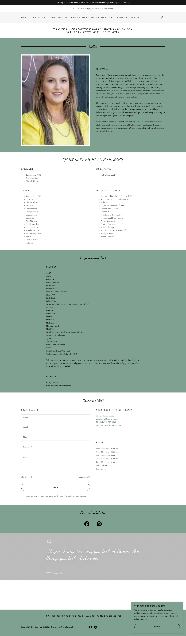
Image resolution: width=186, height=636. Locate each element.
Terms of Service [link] (76, 496)
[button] (135, 17)
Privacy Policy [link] (63, 496)
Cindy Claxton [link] (38, 18)
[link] (87, 524)
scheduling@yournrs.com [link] (107, 419)
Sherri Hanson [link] (98, 18)
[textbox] (55, 417)
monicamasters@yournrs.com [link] (108, 425)
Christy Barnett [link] (118, 18)
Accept (147, 630)
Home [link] (23, 18)
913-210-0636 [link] (79, 9)
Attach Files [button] (28, 477)
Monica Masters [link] (58, 18)
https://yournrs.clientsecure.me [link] (99, 9)
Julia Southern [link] (79, 18)
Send (39, 487)
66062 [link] (111, 416)
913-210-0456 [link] (110, 422)
